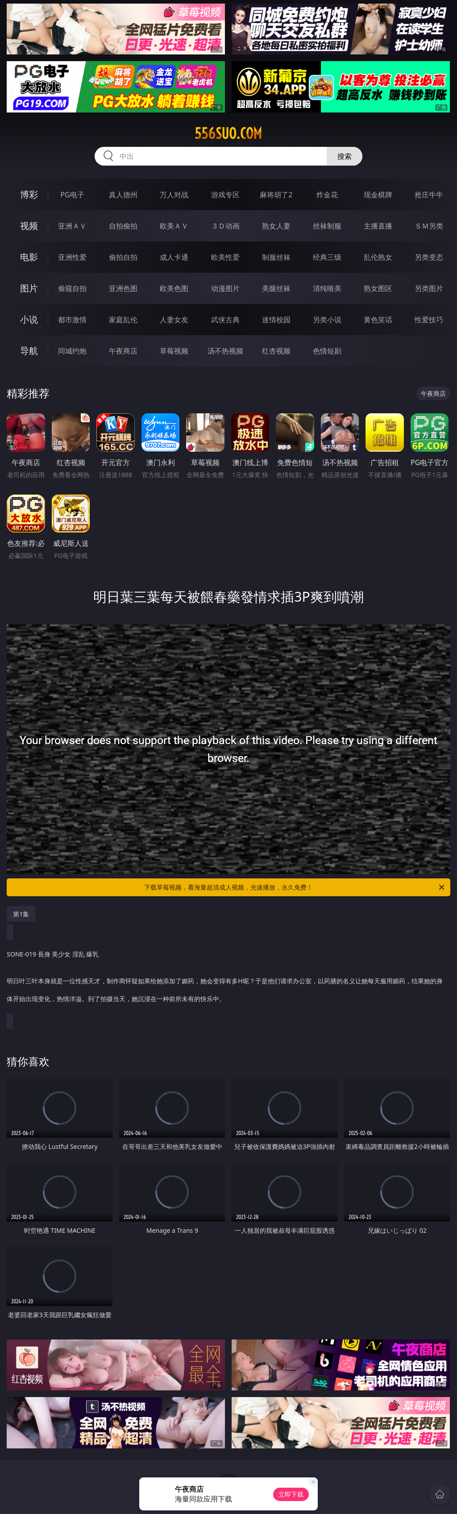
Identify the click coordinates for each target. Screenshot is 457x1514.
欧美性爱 (225, 257)
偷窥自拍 (72, 288)
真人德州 (123, 195)
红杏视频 (276, 351)
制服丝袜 (276, 257)
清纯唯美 (327, 288)
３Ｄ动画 (225, 226)
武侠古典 (225, 319)
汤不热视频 (225, 351)
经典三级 (327, 257)
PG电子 (72, 195)
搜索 (344, 156)
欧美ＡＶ (174, 226)
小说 (29, 319)
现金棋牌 (378, 195)
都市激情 (72, 319)
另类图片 (429, 288)
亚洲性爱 (72, 257)
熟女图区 (378, 288)
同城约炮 (72, 351)
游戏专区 (225, 195)
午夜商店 (123, 351)
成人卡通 (174, 257)
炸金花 (327, 195)
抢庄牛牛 (429, 195)
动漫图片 (225, 288)
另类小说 (327, 319)
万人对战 (174, 195)
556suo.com (228, 133)
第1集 (21, 914)
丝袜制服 (327, 226)
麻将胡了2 (276, 195)
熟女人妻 (276, 226)
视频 (29, 226)
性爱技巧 (429, 319)
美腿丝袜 (276, 288)
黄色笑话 (378, 319)
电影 (29, 257)
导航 (29, 351)
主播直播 (378, 226)
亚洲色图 (123, 288)
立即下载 (290, 1494)
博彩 (29, 194)
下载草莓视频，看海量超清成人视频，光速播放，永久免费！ (295, 887)
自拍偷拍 (123, 226)
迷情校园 (276, 319)
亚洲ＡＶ (72, 226)
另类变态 (429, 257)
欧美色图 (174, 288)
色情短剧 (327, 351)
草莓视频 (174, 351)
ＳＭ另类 (429, 226)
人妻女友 (174, 319)
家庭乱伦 (123, 319)
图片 (29, 288)
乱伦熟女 (378, 257)
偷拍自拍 (123, 257)
